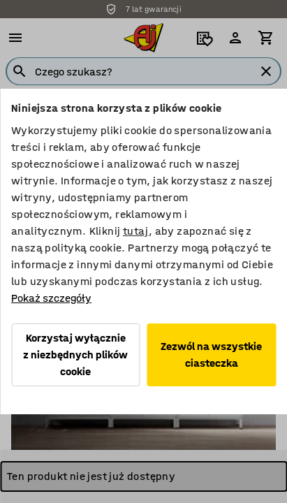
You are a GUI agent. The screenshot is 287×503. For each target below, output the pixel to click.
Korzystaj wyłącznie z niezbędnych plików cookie (75, 354)
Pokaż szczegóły (51, 298)
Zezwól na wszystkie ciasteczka (211, 355)
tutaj (136, 231)
